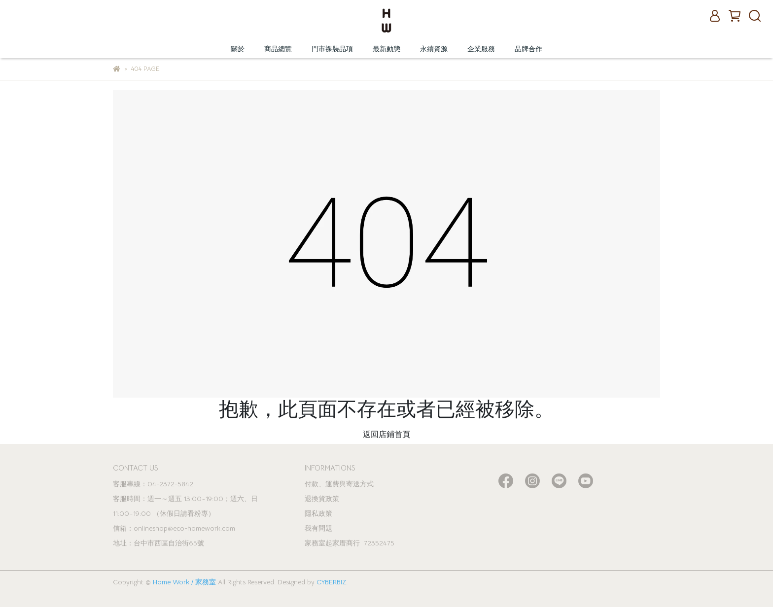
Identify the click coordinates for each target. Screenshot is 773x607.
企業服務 (481, 48)
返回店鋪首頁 (386, 434)
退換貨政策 (322, 498)
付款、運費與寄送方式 (339, 483)
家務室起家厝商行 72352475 (349, 543)
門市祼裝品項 (332, 48)
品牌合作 (528, 48)
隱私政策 (318, 513)
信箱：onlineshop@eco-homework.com (174, 528)
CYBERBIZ (331, 581)
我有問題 (318, 528)
